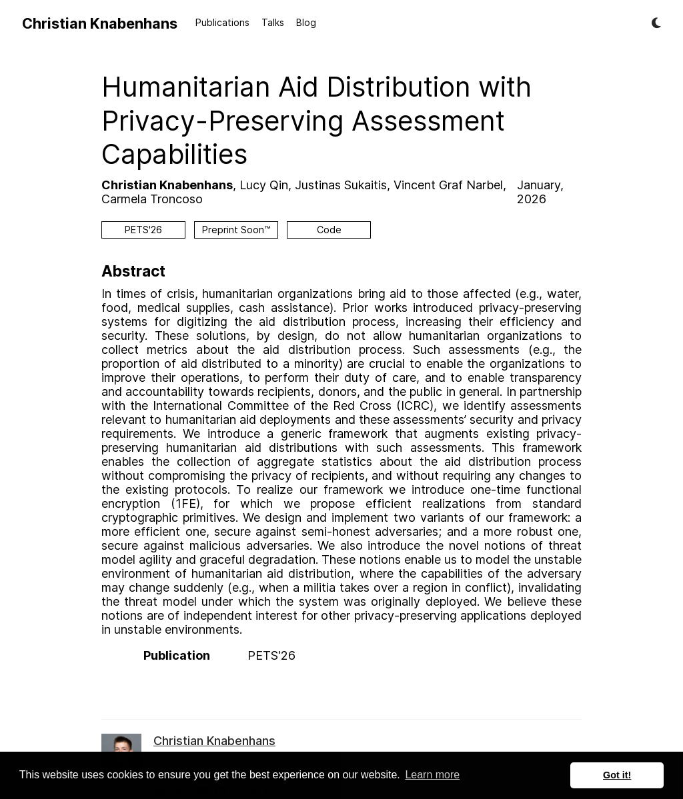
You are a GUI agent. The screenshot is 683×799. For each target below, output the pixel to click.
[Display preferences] (656, 23)
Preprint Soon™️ (236, 229)
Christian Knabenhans (99, 23)
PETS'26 (143, 229)
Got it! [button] (617, 775)
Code (329, 229)
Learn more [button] (432, 774)
